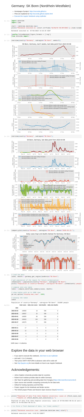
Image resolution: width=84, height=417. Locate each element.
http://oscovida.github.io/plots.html (41, 14)
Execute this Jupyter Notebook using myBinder (30, 16)
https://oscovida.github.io (38, 11)
